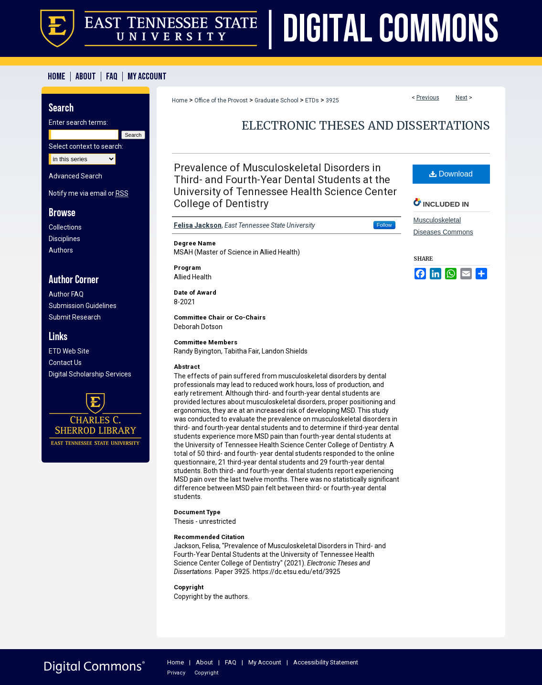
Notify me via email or (88, 193)
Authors (61, 250)
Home (180, 100)
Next (462, 97)
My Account (264, 662)
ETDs (312, 100)
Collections (65, 227)
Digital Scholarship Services (90, 374)
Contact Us (65, 362)
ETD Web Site (69, 351)
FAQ (230, 662)
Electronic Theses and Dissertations (366, 125)
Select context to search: (86, 146)
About (204, 662)
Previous (427, 97)
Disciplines (64, 239)
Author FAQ (66, 294)
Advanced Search (75, 176)
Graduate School (276, 100)
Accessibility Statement (325, 662)
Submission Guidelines (83, 305)
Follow (384, 225)
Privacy (176, 673)
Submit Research (75, 317)
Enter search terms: (78, 122)
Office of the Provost (221, 100)
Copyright (206, 673)
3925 (332, 100)
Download (451, 174)
